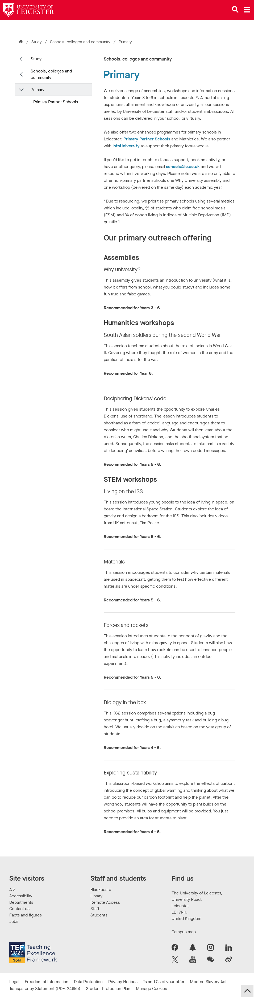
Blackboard (100, 889)
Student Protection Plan (108, 988)
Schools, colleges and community (80, 42)
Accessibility (20, 896)
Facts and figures (25, 915)
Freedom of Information (46, 981)
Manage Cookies (151, 988)
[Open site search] (235, 9)
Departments (21, 902)
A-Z (12, 889)
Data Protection (88, 981)
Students (98, 915)
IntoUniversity (126, 146)
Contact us (19, 908)
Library (96, 896)
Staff (94, 908)
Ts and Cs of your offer (163, 981)
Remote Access (105, 902)
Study (36, 42)
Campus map (184, 932)
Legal (14, 981)
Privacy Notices (123, 981)
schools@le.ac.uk (183, 166)
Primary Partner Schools (55, 102)
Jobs (13, 921)
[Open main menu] (247, 9)
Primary (37, 89)
